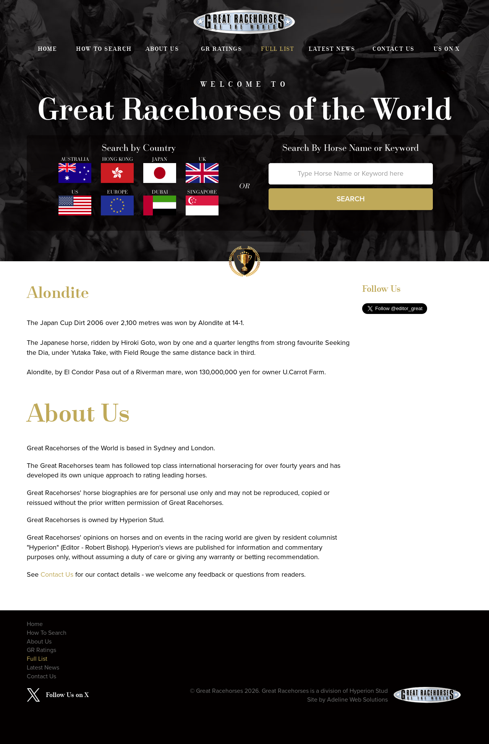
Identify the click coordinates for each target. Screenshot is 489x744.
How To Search (103, 49)
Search (351, 199)
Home (47, 49)
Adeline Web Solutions (357, 700)
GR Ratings (221, 49)
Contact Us (393, 49)
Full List (278, 49)
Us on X (447, 49)
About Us (162, 49)
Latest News (332, 49)
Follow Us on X (67, 695)
